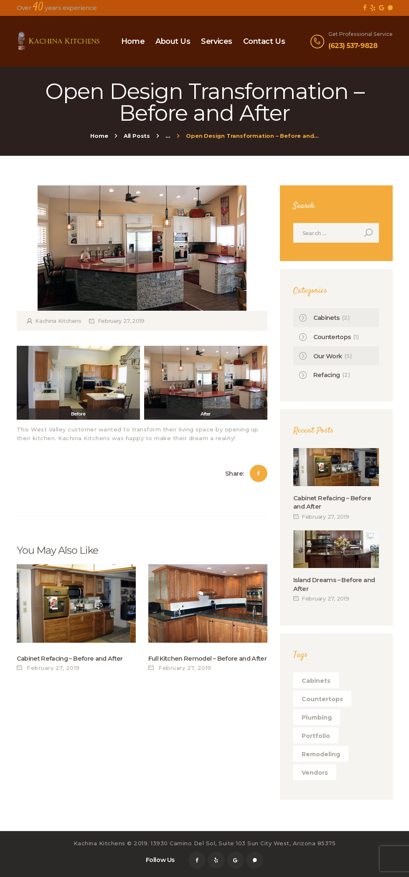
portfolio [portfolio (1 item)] (316, 736)
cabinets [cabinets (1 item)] (316, 680)
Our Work (327, 356)
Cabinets (326, 318)
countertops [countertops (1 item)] (322, 699)
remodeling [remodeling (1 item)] (321, 754)
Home (99, 135)
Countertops (332, 337)
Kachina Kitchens (58, 320)
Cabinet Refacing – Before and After (70, 658)
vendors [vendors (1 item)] (315, 772)
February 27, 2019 (121, 320)
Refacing (326, 375)
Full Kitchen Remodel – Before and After (207, 658)
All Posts (137, 135)
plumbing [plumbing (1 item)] (317, 717)
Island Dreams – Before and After (334, 584)
